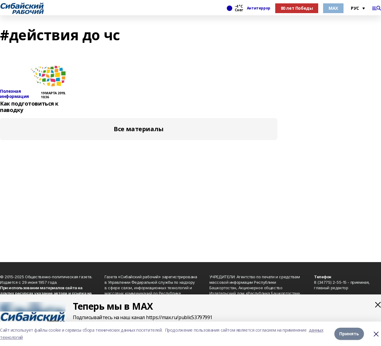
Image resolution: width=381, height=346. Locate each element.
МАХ (333, 8)
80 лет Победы (297, 8)
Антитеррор (258, 8)
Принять (349, 334)
